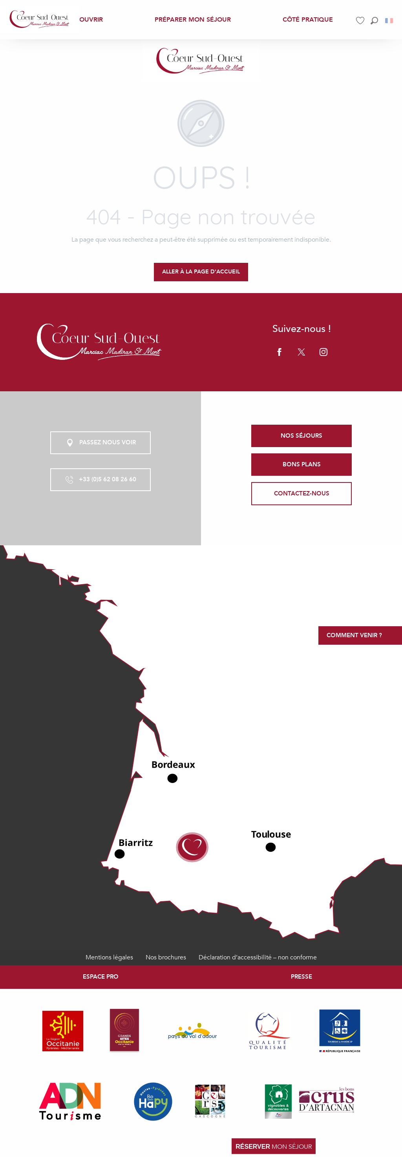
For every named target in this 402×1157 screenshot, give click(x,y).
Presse (301, 977)
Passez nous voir (100, 442)
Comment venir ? (354, 635)
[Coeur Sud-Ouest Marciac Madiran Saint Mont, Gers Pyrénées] (201, 61)
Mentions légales (109, 957)
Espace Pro (101, 977)
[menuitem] (40, 20)
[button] (374, 21)
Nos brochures (166, 957)
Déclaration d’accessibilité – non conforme (258, 957)
